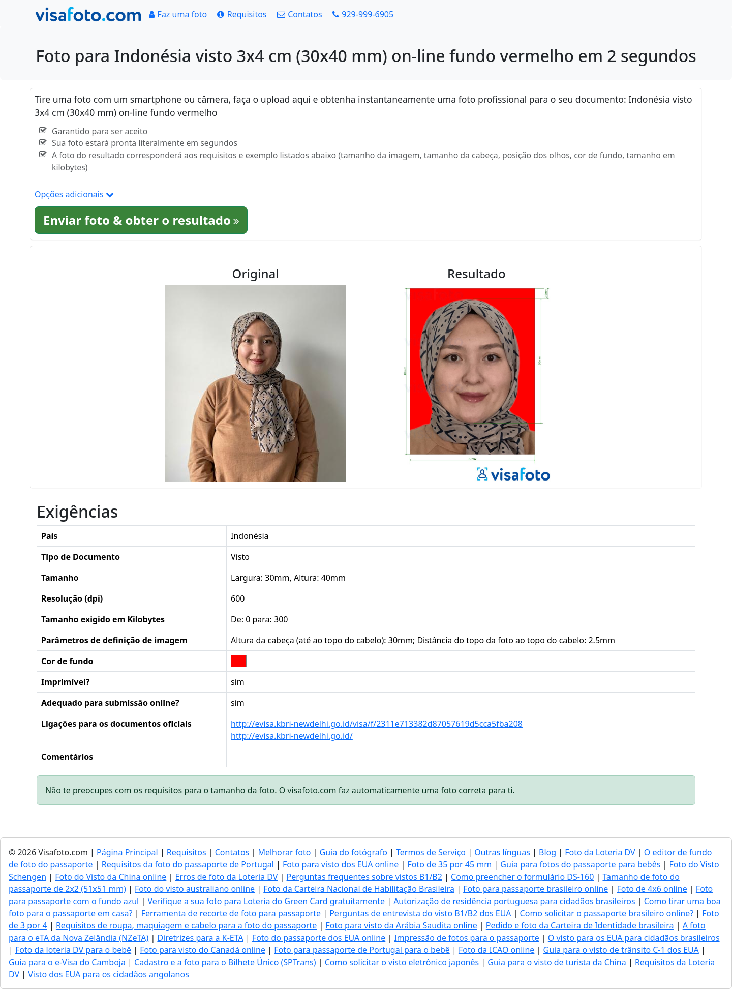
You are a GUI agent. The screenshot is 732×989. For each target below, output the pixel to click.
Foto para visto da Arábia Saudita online (401, 925)
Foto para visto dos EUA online (341, 864)
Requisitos (186, 852)
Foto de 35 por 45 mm (449, 864)
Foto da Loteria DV (600, 852)
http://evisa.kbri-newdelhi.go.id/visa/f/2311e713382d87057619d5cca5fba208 (377, 723)
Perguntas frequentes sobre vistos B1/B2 (364, 876)
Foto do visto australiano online (195, 888)
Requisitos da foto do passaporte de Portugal (188, 864)
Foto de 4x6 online (652, 888)
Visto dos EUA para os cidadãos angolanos (108, 974)
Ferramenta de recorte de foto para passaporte (231, 913)
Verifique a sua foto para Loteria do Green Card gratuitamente (266, 901)
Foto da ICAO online (496, 949)
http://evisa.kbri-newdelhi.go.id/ (292, 735)
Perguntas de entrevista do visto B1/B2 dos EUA (420, 913)
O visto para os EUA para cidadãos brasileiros (634, 937)
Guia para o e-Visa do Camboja (67, 962)
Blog (547, 852)
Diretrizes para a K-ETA (200, 937)
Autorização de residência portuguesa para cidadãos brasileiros (514, 901)
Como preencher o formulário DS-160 (522, 876)
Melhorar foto (284, 852)
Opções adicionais (74, 194)
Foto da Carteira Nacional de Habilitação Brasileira (358, 888)
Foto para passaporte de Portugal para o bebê (362, 949)
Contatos (232, 852)
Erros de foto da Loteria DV (226, 876)
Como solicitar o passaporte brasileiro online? (607, 913)
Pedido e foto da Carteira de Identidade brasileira (580, 925)
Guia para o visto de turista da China (556, 962)
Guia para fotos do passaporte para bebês (580, 864)
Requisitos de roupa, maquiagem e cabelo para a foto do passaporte (186, 925)
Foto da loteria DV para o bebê (73, 949)
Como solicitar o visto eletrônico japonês (402, 962)
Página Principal (127, 852)
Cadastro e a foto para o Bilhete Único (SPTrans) (225, 962)
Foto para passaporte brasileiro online (535, 888)
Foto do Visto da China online (110, 876)
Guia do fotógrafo (353, 852)
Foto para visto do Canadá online (202, 949)
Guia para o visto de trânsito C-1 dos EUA (620, 949)
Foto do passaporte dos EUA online (318, 937)
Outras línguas (502, 852)
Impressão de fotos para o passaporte (466, 937)
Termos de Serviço (431, 852)
